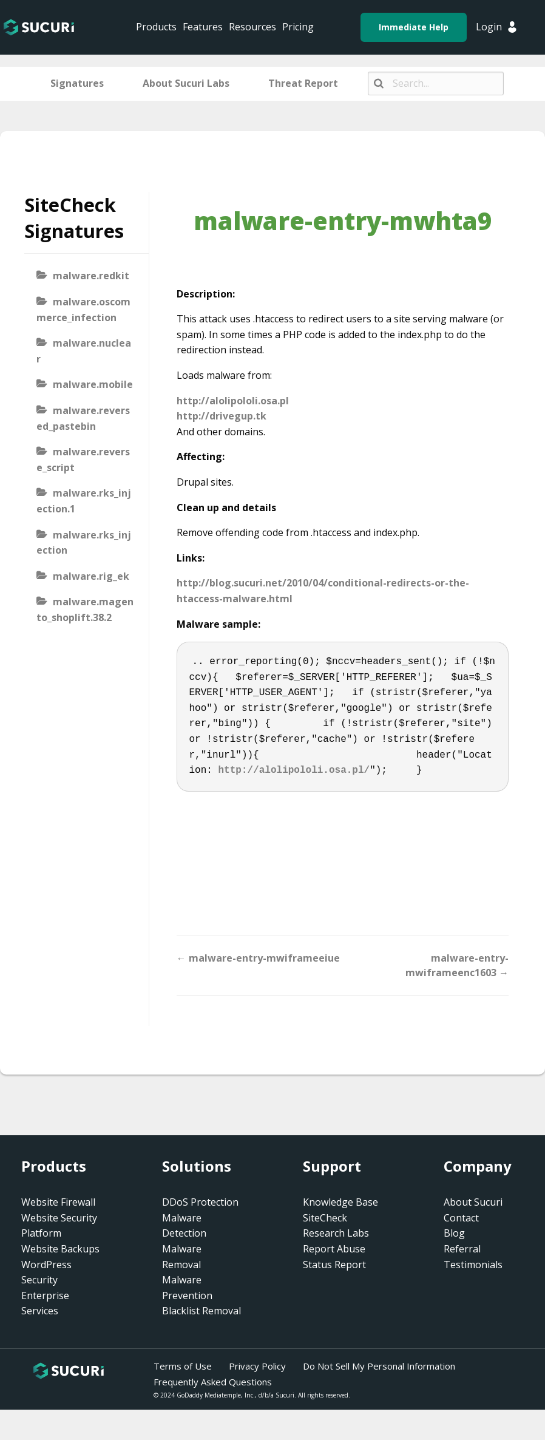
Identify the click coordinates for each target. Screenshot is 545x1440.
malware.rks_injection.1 (83, 500)
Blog (454, 1233)
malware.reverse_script (83, 459)
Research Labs (336, 1233)
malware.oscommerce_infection (83, 309)
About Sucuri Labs (186, 83)
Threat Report (303, 83)
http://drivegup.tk (221, 416)
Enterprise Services (45, 1303)
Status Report (334, 1264)
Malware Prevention (187, 1287)
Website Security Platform (59, 1225)
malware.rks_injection (83, 542)
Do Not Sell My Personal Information (379, 1366)
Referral (462, 1248)
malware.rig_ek (91, 576)
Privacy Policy (257, 1366)
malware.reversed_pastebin (83, 418)
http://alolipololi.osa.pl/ (294, 770)
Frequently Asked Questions (213, 1382)
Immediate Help (414, 27)
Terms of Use (183, 1366)
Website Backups (60, 1248)
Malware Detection (184, 1225)
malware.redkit (91, 275)
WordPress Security (46, 1272)
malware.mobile (93, 384)
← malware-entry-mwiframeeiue (258, 958)
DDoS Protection (200, 1202)
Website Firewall (58, 1202)
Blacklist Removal (201, 1310)
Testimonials (473, 1264)
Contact (461, 1217)
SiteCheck (325, 1217)
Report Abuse (334, 1248)
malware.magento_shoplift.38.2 (85, 609)
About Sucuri (473, 1202)
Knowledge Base (340, 1202)
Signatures (77, 83)
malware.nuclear (83, 350)
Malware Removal (181, 1256)
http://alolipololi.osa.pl (233, 400)
